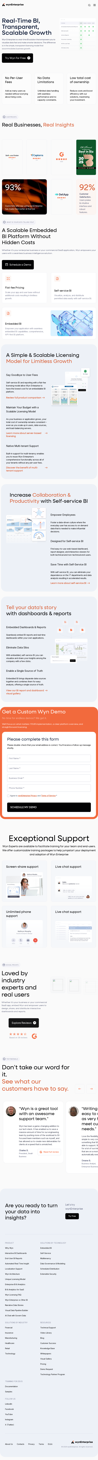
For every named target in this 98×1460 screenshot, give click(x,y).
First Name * (14, 758)
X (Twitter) (9, 1425)
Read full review (49, 1152)
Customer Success (48, 1343)
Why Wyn (9, 1248)
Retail (7, 1348)
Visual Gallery (46, 1359)
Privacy (31, 1444)
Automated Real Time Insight (17, 1263)
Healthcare (9, 1343)
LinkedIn (8, 1404)
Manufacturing (11, 1338)
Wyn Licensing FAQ (13, 1295)
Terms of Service (48, 796)
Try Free (72, 1216)
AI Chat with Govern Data (15, 1315)
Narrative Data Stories (14, 1305)
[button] (79, 1089)
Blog (42, 1338)
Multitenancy (45, 1258)
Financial (8, 1328)
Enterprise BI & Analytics (15, 1284)
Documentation (11, 1386)
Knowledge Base (47, 1348)
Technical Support (48, 1328)
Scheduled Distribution (49, 1269)
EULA (50, 1444)
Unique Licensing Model (15, 1279)
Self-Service (45, 1253)
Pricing (43, 1364)
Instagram (9, 1419)
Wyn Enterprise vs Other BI (16, 1300)
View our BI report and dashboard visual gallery (25, 692)
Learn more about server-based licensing (23, 434)
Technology (10, 1353)
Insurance (9, 1333)
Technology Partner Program (52, 1374)
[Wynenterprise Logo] (13, 4)
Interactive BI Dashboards (16, 1253)
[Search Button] (89, 5)
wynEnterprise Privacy (27, 796)
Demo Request (46, 1369)
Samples (8, 1392)
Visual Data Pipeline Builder (16, 1310)
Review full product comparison (23, 398)
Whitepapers (45, 1353)
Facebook (9, 1409)
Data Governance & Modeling (52, 1263)
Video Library (46, 1333)
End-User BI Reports (13, 1258)
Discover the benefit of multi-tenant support (22, 469)
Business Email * (16, 778)
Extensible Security (48, 1274)
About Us (9, 1444)
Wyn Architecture (12, 1274)
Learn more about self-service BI (68, 583)
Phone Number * (16, 788)
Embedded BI (46, 1248)
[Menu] (94, 5)
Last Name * (14, 768)
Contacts (20, 1444)
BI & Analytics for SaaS (14, 1289)
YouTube (9, 1414)
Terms (41, 1444)
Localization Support (13, 1269)
